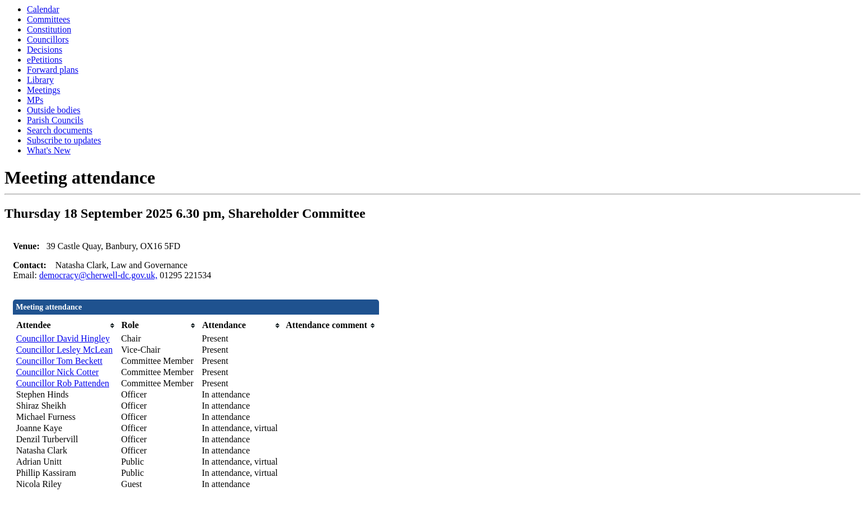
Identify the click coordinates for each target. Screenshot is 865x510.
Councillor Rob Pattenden (62, 383)
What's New (49, 150)
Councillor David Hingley (63, 338)
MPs (35, 100)
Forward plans (52, 69)
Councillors (48, 39)
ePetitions (44, 59)
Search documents (59, 130)
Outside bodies (54, 110)
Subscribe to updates (64, 140)
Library (40, 80)
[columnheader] (65, 325)
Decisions (44, 49)
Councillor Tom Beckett (59, 361)
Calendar (43, 9)
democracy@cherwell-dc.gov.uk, (98, 275)
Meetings (43, 90)
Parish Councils (55, 120)
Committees (48, 19)
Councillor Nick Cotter (57, 372)
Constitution (49, 29)
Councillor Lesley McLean (64, 349)
